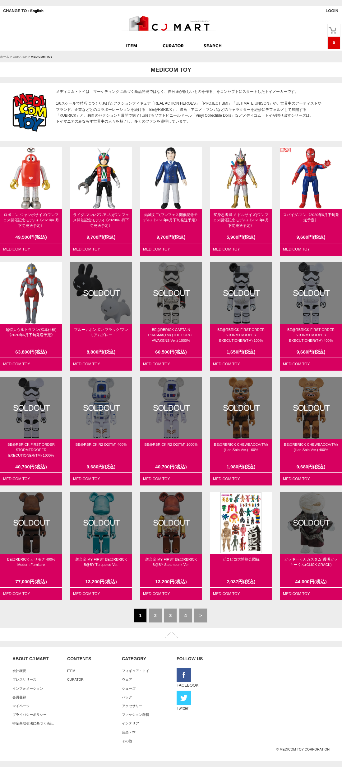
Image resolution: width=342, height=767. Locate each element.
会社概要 (19, 671)
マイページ (21, 706)
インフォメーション (27, 688)
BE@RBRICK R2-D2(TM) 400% (101, 444)
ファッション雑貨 (135, 714)
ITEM (71, 671)
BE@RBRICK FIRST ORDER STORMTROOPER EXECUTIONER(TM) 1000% (31, 450)
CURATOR (20, 56)
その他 (127, 741)
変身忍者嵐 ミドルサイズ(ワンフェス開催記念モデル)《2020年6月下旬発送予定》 (241, 220)
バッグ (127, 697)
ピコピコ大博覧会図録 (241, 559)
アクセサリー (132, 706)
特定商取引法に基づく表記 (32, 723)
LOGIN (332, 10)
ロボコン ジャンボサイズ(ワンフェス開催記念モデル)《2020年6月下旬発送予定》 (31, 220)
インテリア (130, 723)
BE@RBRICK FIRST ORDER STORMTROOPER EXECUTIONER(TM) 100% (241, 335)
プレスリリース (24, 679)
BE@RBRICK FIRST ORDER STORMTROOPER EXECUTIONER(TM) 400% (311, 335)
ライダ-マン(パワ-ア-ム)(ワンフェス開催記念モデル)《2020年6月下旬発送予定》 (101, 220)
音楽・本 (129, 732)
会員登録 (19, 697)
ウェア (127, 679)
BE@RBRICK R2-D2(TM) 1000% (171, 444)
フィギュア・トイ (135, 671)
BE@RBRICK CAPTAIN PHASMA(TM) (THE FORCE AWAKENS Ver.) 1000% (171, 335)
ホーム (4, 56)
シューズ (129, 688)
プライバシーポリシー (29, 714)
